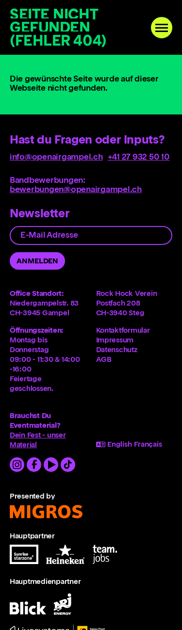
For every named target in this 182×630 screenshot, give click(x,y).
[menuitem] (134, 330)
